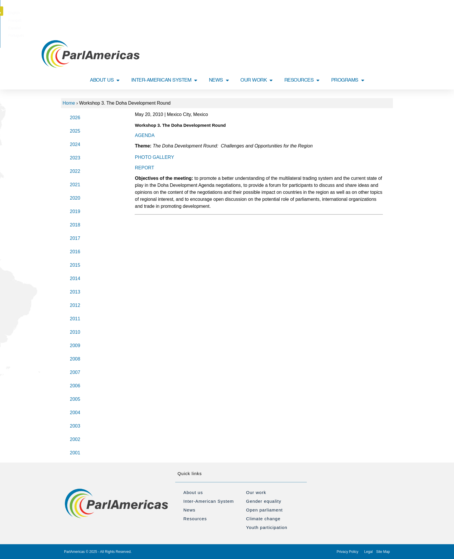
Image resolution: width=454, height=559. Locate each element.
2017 (75, 238)
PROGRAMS (347, 80)
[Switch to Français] (218, 12)
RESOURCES (302, 80)
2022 (75, 171)
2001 (75, 452)
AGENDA (145, 135)
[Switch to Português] (257, 12)
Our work (256, 492)
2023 (75, 157)
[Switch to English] (200, 12)
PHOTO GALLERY (154, 157)
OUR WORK (256, 80)
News (189, 509)
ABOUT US (105, 80)
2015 (75, 265)
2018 (75, 224)
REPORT (144, 167)
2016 (75, 251)
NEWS (219, 80)
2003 (75, 425)
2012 (75, 305)
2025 (75, 131)
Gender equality (263, 501)
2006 (75, 385)
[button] (393, 11)
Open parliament (264, 509)
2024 (75, 144)
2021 (75, 184)
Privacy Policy (348, 552)
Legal (368, 552)
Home (69, 103)
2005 (75, 399)
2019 (75, 211)
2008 (75, 358)
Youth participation (267, 527)
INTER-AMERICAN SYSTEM (164, 80)
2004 (75, 412)
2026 (75, 117)
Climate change (263, 518)
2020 (75, 198)
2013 (75, 291)
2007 (75, 372)
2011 (75, 318)
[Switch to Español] (237, 12)
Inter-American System (208, 501)
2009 (75, 345)
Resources (195, 518)
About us (193, 492)
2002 (75, 439)
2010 (75, 332)
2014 (75, 278)
